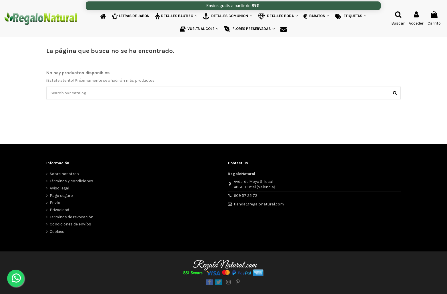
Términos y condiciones (71, 181)
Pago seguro (61, 195)
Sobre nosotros (64, 173)
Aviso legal (59, 188)
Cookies (57, 231)
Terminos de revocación (71, 217)
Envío (55, 202)
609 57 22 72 (245, 195)
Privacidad (59, 209)
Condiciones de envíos (70, 224)
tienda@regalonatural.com (259, 204)
